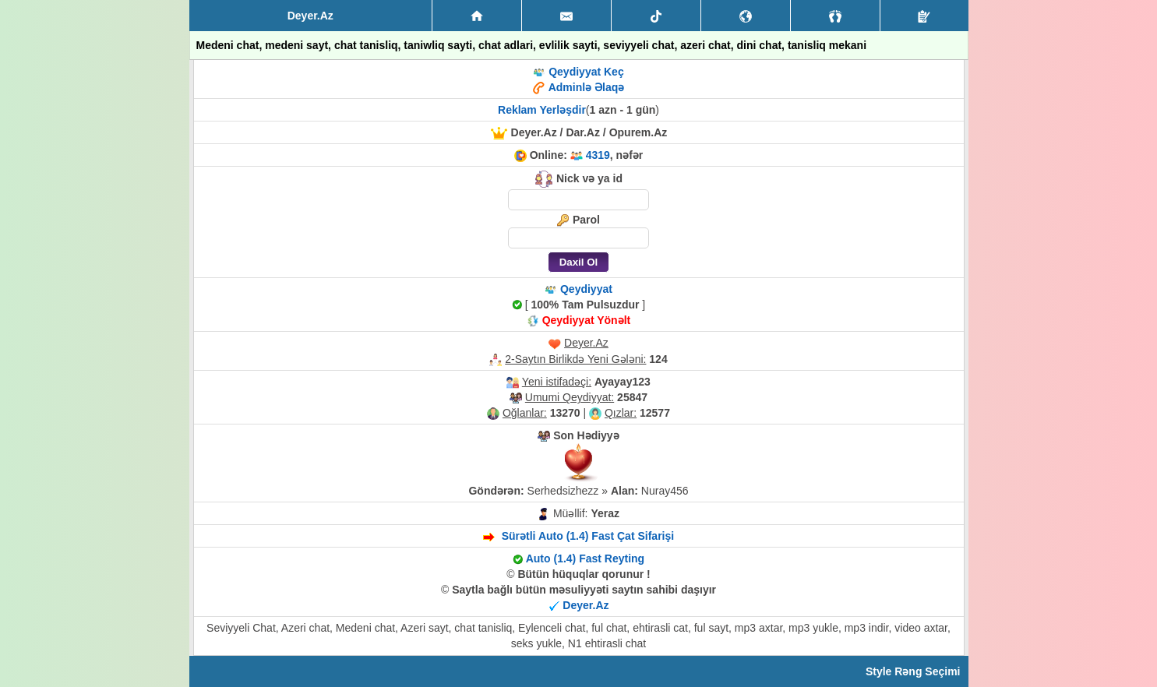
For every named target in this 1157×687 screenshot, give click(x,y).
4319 (598, 155)
